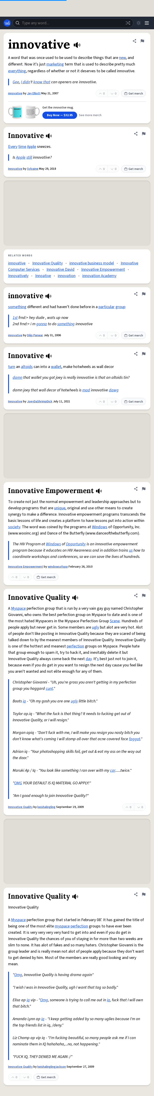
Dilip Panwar (35, 335)
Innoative (43, 276)
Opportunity (76, 544)
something (17, 307)
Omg (18, 975)
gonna (41, 324)
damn (17, 377)
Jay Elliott (34, 93)
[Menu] (146, 23)
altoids (27, 367)
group (120, 307)
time (22, 146)
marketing (55, 64)
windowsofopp (58, 566)
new (122, 58)
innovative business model (91, 263)
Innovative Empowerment (103, 269)
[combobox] (73, 22)
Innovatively (18, 276)
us (131, 550)
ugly (95, 627)
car (112, 770)
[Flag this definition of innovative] (142, 41)
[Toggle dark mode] (138, 23)
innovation (67, 276)
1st (15, 317)
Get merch (133, 93)
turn (11, 367)
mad (86, 390)
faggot (134, 739)
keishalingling (46, 807)
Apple (31, 146)
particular (107, 307)
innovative (15, 93)
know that (41, 82)
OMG (18, 783)
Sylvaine (32, 169)
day (89, 659)
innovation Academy (99, 276)
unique (59, 508)
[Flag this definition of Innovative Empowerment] (143, 488)
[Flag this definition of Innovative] (143, 133)
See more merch (90, 115)
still (29, 157)
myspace (62, 926)
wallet (56, 367)
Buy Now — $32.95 (60, 115)
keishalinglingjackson (51, 1066)
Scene (115, 621)
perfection (75, 646)
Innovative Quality (47, 263)
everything (17, 71)
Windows (99, 527)
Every (12, 146)
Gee (16, 82)
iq (24, 701)
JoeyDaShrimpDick (39, 401)
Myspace (18, 608)
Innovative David (60, 269)
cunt (49, 688)
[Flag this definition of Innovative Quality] (143, 595)
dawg (114, 390)
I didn (25, 82)
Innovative (15, 169)
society (14, 527)
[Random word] (128, 23)
